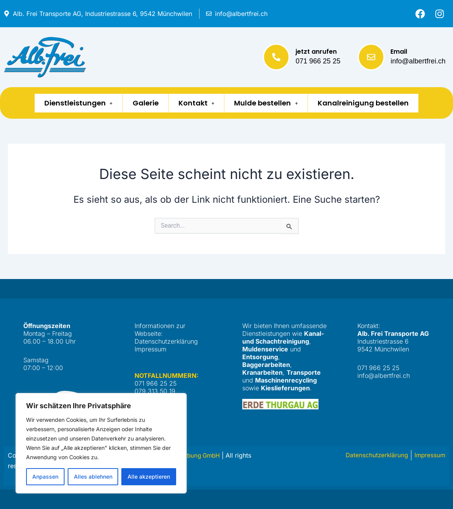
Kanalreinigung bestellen (370, 103)
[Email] (371, 57)
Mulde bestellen (270, 103)
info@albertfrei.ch (417, 61)
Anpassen (45, 476)
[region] (101, 443)
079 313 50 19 (155, 391)
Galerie (142, 103)
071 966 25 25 (318, 61)
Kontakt (196, 103)
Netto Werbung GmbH (191, 455)
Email (398, 51)
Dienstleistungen (71, 103)
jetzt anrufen (316, 51)
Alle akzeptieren (149, 476)
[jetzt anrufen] (276, 57)
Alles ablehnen (93, 476)
